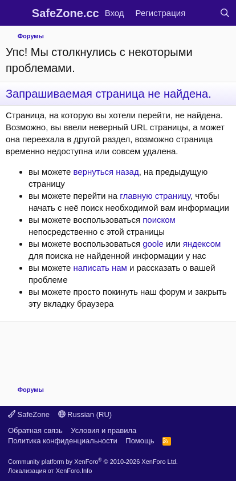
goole (153, 243)
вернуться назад (106, 172)
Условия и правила (103, 430)
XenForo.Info (74, 470)
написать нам (100, 267)
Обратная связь (35, 430)
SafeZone (29, 414)
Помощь (139, 440)
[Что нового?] (202, 12)
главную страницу (155, 196)
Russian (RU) (85, 414)
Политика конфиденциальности (62, 440)
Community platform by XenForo (93, 461)
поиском (159, 220)
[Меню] (15, 13)
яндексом (202, 243)
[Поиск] (225, 12)
